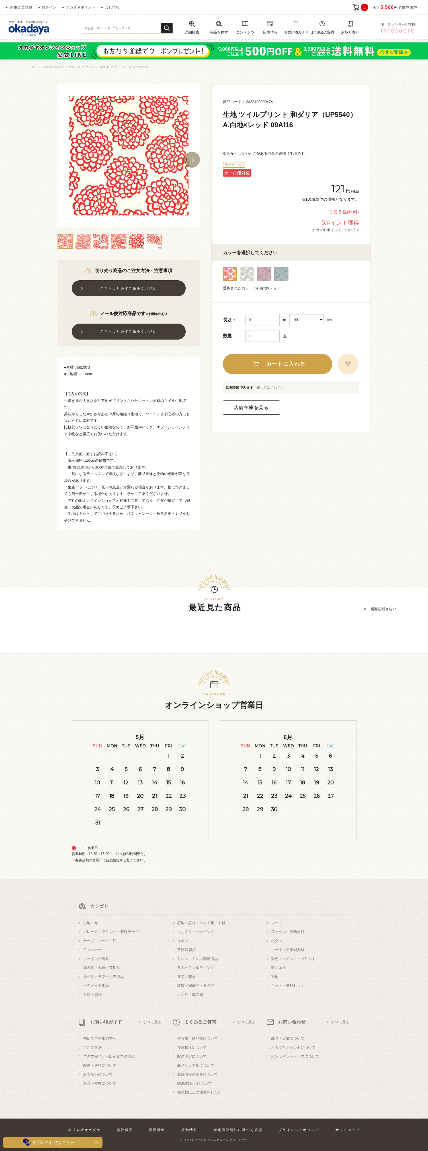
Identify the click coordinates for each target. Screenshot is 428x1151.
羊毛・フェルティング (195, 967)
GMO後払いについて (194, 1083)
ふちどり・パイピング (195, 932)
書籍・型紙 (92, 994)
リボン (182, 941)
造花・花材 (186, 977)
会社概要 (125, 1130)
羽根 (274, 977)
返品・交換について (99, 1083)
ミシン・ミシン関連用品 (197, 959)
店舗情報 (113, 860)
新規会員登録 (21, 7)
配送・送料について (99, 1065)
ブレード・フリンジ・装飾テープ (111, 932)
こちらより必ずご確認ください (128, 288)
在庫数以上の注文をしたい (199, 1092)
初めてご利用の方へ (99, 1038)
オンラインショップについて (295, 1056)
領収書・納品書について (197, 1038)
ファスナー (92, 949)
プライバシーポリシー (299, 1130)
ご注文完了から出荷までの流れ (109, 1056)
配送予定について (192, 1056)
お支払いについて (98, 1074)
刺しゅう (278, 967)
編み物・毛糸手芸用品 (101, 967)
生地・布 (90, 923)
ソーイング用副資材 (287, 949)
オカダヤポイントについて (293, 1047)
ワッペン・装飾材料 (287, 932)
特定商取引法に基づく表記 (238, 1130)
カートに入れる (286, 364)
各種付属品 (186, 949)
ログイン (49, 7)
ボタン (276, 941)
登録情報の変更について (197, 1074)
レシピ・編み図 (190, 994)
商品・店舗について (287, 1038)
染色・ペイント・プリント (293, 959)
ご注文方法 (92, 1047)
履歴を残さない (383, 609)
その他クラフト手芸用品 (103, 977)
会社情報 (112, 7)
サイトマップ (347, 1130)
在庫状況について (192, 1047)
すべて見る (152, 1022)
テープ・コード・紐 (99, 941)
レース (276, 923)
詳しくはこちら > (270, 388)
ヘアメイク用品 (96, 985)
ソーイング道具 (96, 959)
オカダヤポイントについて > (335, 229)
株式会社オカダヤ (84, 1130)
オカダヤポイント (80, 7)
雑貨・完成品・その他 (195, 985)
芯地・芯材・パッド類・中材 (201, 923)
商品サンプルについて (195, 1065)
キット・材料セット (287, 985)
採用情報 (157, 1130)
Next (192, 160)
